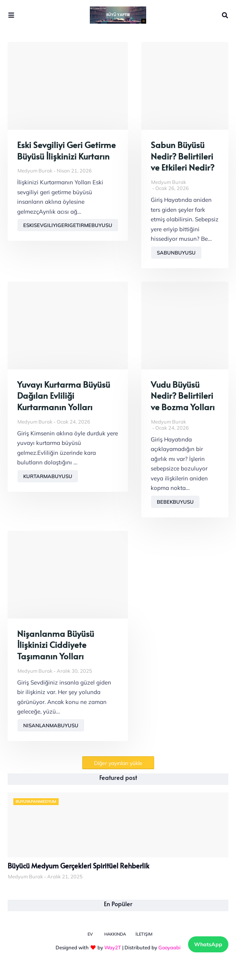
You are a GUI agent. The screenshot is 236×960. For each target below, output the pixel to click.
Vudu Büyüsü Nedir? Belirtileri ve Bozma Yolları (183, 395)
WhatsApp (208, 944)
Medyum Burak (35, 171)
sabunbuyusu (176, 253)
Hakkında (115, 934)
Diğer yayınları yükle (118, 763)
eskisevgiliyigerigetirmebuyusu (67, 225)
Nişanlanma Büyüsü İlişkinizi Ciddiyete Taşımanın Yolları (55, 645)
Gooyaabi (169, 947)
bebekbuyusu (175, 502)
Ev (90, 934)
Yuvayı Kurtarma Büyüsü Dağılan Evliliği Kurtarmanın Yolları (63, 395)
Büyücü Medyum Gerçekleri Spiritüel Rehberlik (78, 865)
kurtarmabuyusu (47, 476)
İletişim (144, 934)
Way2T (112, 947)
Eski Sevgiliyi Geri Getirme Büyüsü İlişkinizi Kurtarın (66, 150)
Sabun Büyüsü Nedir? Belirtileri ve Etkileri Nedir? (182, 156)
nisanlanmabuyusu (50, 725)
